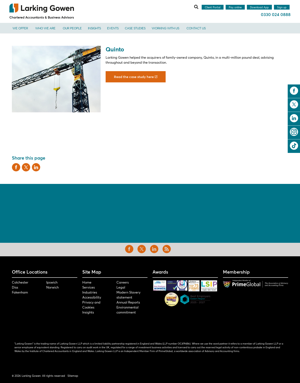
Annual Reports (128, 302)
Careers (122, 282)
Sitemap (73, 376)
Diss (15, 287)
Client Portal (212, 7)
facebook (294, 91)
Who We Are (45, 28)
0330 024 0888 (276, 14)
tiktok (294, 145)
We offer (20, 28)
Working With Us (165, 28)
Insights (94, 28)
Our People (72, 28)
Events (113, 28)
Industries (89, 292)
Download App (259, 7)
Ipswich (52, 282)
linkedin (294, 118)
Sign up (281, 7)
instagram (294, 132)
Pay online (235, 7)
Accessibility (91, 297)
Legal (120, 287)
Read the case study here (135, 76)
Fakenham (20, 292)
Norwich (52, 287)
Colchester (20, 282)
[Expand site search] (196, 7)
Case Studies (135, 28)
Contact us (196, 28)
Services (88, 287)
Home (86, 282)
